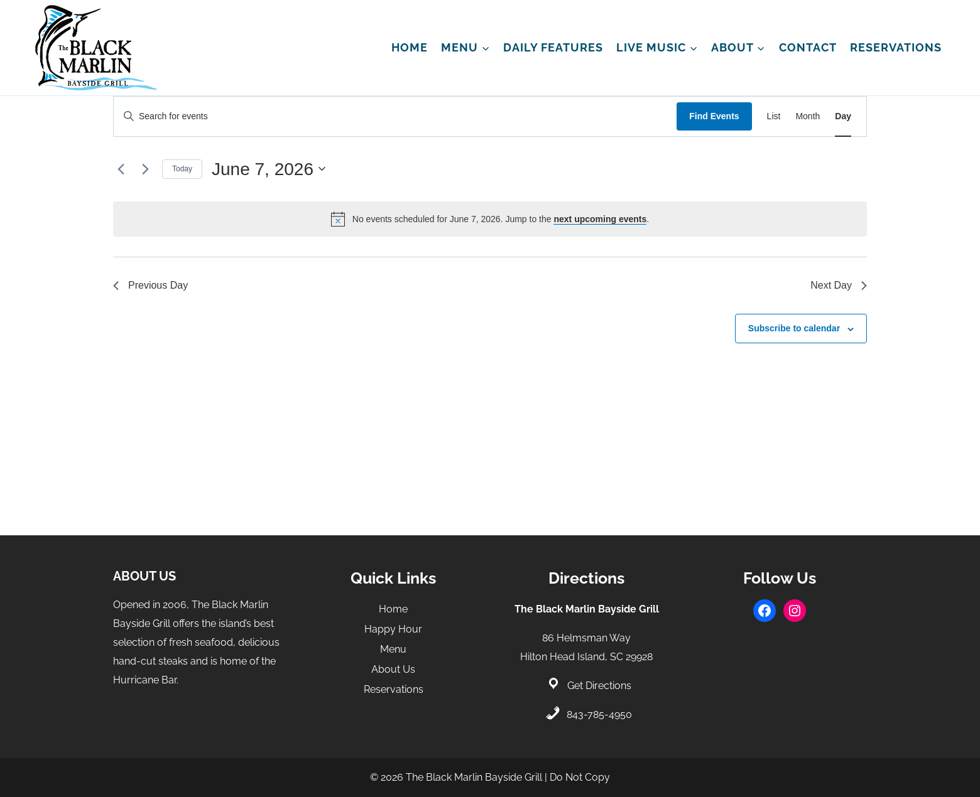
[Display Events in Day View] (843, 116)
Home (409, 47)
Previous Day (150, 285)
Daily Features (553, 47)
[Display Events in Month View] (807, 116)
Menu (393, 649)
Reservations (896, 47)
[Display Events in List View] (774, 116)
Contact (808, 47)
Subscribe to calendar (794, 328)
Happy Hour (393, 629)
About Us (393, 669)
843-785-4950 (599, 714)
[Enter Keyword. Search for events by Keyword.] (395, 116)
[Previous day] (120, 168)
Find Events (714, 116)
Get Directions (599, 686)
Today (182, 168)
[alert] (490, 219)
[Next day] (145, 168)
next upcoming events (599, 219)
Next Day (838, 285)
